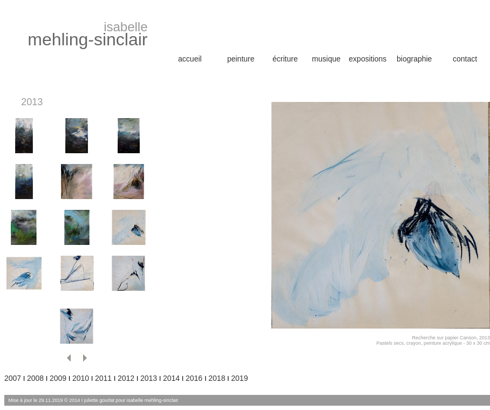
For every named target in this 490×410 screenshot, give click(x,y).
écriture (285, 58)
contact (465, 58)
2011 (103, 378)
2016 (195, 378)
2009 (58, 378)
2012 (126, 378)
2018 (216, 378)
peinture (241, 58)
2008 (35, 378)
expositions (367, 58)
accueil (190, 58)
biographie (414, 58)
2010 (80, 378)
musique (326, 58)
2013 (148, 378)
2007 (12, 378)
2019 (239, 378)
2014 (171, 378)
